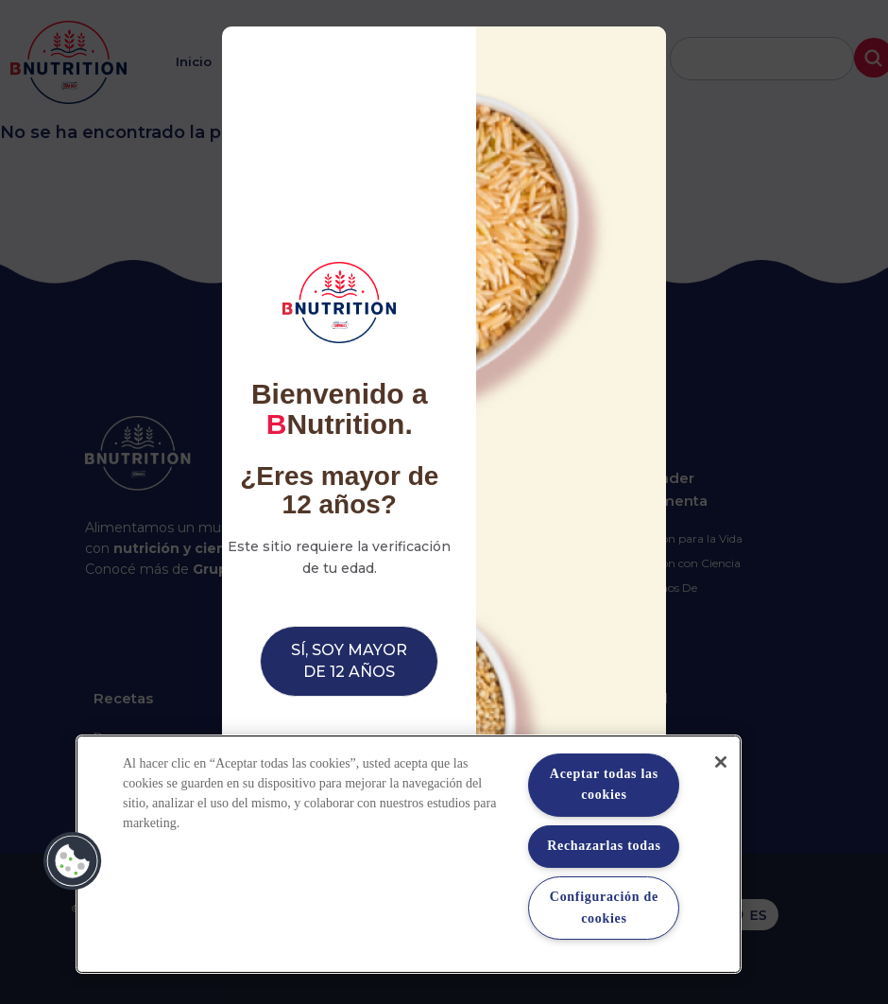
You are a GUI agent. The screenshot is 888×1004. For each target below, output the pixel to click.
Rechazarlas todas (603, 846)
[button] (73, 861)
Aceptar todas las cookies (604, 784)
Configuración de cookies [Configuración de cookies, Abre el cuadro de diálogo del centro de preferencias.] (604, 907)
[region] (409, 854)
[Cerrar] (721, 762)
